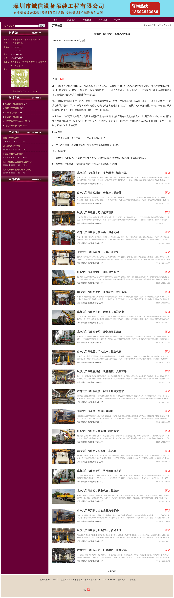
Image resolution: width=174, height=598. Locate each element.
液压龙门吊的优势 (11, 138)
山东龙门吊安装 (12, 113)
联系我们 (118, 20)
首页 (56, 20)
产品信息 (71, 20)
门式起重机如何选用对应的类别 (17, 169)
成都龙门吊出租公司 (14, 104)
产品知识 (102, 20)
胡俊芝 (133, 580)
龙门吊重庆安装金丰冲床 (16, 121)
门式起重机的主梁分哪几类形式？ (18, 162)
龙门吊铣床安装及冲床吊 (16, 126)
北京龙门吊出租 (12, 117)
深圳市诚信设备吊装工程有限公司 (90, 184)
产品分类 (87, 20)
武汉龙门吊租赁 (12, 108)
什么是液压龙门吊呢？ (13, 146)
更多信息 (112, 571)
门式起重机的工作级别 (13, 154)
